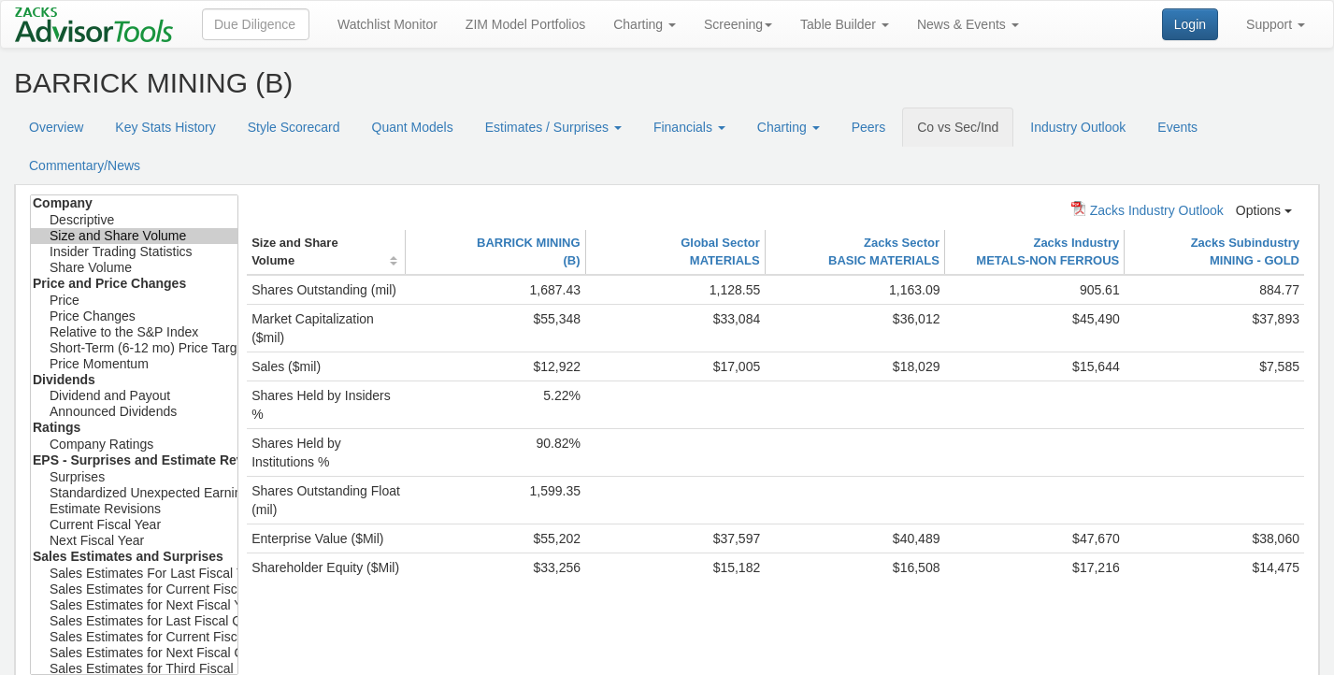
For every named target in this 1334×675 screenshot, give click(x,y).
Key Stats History (165, 127)
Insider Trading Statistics (134, 252)
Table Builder (844, 24)
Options (1264, 210)
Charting (644, 24)
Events (1177, 127)
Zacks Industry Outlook (1147, 209)
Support (1275, 24)
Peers (869, 127)
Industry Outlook (1078, 127)
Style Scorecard (294, 127)
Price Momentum (134, 364)
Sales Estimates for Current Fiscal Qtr (134, 637)
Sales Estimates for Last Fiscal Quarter (134, 621)
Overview (56, 127)
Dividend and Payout (134, 396)
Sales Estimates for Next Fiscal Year (134, 605)
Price (134, 301)
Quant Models (412, 127)
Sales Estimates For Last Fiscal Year (134, 574)
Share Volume (134, 268)
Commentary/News (84, 165)
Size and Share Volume (134, 236)
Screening (738, 24)
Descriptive (134, 220)
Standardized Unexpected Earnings (134, 493)
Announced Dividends (134, 412)
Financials (689, 127)
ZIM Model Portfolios (525, 24)
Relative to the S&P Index (134, 332)
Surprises (134, 477)
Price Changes (134, 316)
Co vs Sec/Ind (957, 127)
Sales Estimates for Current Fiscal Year (134, 589)
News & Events (968, 24)
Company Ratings (134, 444)
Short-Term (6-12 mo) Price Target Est (134, 348)
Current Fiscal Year (134, 525)
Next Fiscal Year (134, 541)
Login (1190, 24)
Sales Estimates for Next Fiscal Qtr (134, 653)
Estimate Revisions (134, 509)
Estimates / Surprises (553, 127)
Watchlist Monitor (387, 24)
